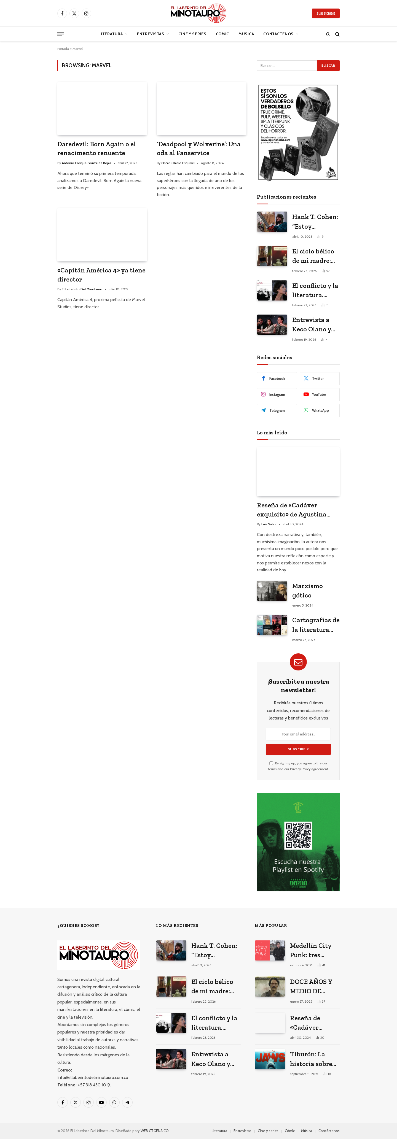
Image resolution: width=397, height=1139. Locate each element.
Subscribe (325, 13)
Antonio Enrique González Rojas (86, 163)
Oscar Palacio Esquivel (178, 163)
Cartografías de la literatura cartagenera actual (316, 625)
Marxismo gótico (307, 590)
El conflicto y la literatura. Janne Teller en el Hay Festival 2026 (315, 291)
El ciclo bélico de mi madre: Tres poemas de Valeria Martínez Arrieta (315, 256)
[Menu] (60, 34)
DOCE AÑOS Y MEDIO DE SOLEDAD (311, 987)
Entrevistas (150, 33)
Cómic (222, 33)
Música (246, 33)
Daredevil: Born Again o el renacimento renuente (96, 148)
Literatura (110, 33)
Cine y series (192, 33)
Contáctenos (278, 33)
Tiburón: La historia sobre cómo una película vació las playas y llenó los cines (311, 1059)
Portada (63, 49)
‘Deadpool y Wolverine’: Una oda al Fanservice (199, 148)
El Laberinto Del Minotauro (82, 289)
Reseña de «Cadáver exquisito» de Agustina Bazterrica (291, 510)
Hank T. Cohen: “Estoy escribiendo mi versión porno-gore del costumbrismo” (315, 222)
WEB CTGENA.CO (155, 1131)
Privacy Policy (300, 769)
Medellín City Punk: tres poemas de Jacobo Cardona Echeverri (314, 950)
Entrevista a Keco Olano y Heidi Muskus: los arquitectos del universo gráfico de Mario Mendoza (315, 325)
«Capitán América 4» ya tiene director (101, 274)
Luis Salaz (268, 524)
